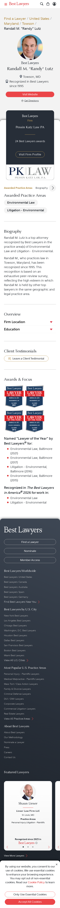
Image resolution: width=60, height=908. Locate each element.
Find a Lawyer (15, 19)
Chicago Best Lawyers (15, 625)
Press (6, 747)
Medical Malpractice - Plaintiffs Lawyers (24, 679)
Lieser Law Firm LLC (28, 810)
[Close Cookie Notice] (56, 864)
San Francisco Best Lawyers (18, 645)
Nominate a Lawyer (14, 742)
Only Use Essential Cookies (30, 894)
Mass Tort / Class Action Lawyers (21, 684)
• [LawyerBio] (28, 847)
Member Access (30, 560)
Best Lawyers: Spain (14, 592)
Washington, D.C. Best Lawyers (20, 630)
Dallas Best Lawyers (14, 640)
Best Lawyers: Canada (15, 582)
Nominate (30, 551)
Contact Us (9, 757)
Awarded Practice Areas (18, 187)
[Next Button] (49, 816)
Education (12, 329)
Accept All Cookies (30, 901)
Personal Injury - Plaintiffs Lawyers (21, 674)
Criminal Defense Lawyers (17, 694)
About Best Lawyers (14, 732)
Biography (42, 187)
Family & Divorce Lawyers (17, 689)
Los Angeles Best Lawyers (17, 620)
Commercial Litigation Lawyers (19, 708)
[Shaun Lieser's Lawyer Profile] (28, 796)
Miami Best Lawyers (14, 655)
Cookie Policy (36, 882)
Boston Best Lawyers (14, 650)
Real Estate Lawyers (14, 713)
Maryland (11, 24)
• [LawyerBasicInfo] (23, 847)
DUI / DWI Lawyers (14, 699)
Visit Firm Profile (30, 154)
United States (39, 19)
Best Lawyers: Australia (16, 587)
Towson (28, 24)
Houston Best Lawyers (15, 635)
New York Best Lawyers (16, 615)
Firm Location (14, 322)
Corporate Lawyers (14, 703)
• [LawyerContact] (33, 847)
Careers (8, 752)
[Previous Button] (6, 816)
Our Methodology (13, 737)
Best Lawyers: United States (18, 577)
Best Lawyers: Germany (16, 597)
